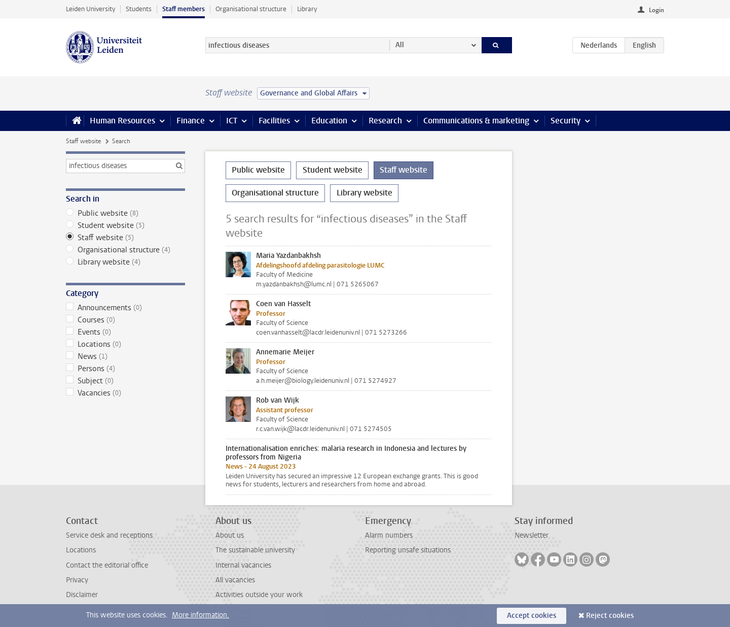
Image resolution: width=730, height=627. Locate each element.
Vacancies (125, 393)
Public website (125, 213)
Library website (125, 262)
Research (385, 120)
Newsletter (532, 535)
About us (229, 535)
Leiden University (90, 9)
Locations (125, 344)
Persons (125, 368)
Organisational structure (250, 9)
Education (329, 120)
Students (139, 9)
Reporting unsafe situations (408, 550)
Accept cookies (531, 615)
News (125, 356)
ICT (231, 120)
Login (656, 10)
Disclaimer (82, 595)
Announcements (125, 307)
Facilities (274, 120)
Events (125, 332)
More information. (200, 615)
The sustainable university (255, 550)
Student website (125, 225)
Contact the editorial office (107, 565)
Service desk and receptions (109, 535)
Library (307, 9)
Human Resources (122, 120)
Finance (190, 120)
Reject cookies (610, 615)
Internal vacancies (243, 565)
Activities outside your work (259, 595)
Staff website (83, 141)
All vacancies (235, 580)
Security (565, 120)
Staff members (183, 9)
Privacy (77, 580)
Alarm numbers (389, 535)
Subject (125, 380)
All (399, 45)
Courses (125, 319)
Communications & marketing (476, 120)
